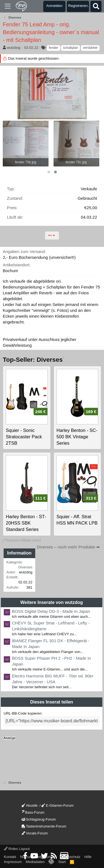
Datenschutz (70, 857)
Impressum (13, 862)
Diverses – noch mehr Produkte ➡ (68, 547)
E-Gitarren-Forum (57, 805)
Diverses (25, 567)
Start (62, 862)
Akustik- (30, 805)
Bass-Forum (33, 812)
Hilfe (88, 857)
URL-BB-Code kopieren (23, 713)
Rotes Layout (17, 849)
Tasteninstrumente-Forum (44, 826)
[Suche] (96, 6)
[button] (48, 172)
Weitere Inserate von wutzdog (51, 602)
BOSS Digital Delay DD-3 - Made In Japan (51, 611)
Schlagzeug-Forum (39, 819)
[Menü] (7, 6)
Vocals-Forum (35, 833)
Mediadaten (35, 862)
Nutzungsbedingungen (38, 857)
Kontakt (10, 857)
